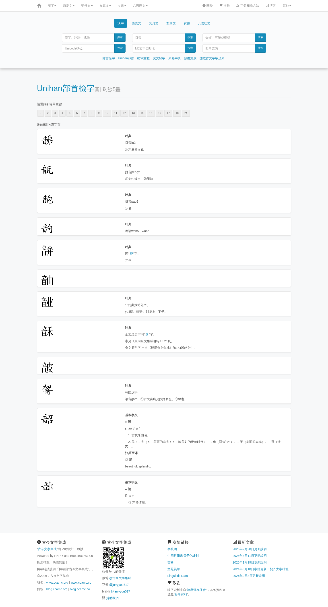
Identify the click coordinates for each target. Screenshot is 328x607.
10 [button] (106, 113)
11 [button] (115, 113)
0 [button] (40, 113)
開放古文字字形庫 (212, 58)
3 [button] (55, 113)
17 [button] (168, 113)
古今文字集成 (47, 549)
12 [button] (124, 113)
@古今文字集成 (120, 578)
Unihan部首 (126, 58)
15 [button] (150, 113)
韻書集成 (190, 58)
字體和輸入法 (247, 5)
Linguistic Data (177, 576)
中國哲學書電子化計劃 (183, 556)
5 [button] (69, 113)
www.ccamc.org (57, 582)
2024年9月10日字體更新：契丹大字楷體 (261, 569)
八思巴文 (140, 5)
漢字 (52, 5)
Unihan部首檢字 (66, 88)
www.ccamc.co (81, 582)
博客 (271, 5)
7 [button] (84, 113)
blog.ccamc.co (80, 589)
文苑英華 (173, 569)
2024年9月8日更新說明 (249, 576)
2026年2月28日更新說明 (250, 549)
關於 (207, 5)
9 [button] (99, 113)
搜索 (120, 37)
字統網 (172, 549)
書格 (170, 562)
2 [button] (48, 113)
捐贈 (224, 5)
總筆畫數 (143, 58)
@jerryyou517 (119, 584)
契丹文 (87, 5)
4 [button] (62, 113)
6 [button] (77, 113)
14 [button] (141, 113)
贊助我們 (112, 598)
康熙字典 (174, 58)
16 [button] (159, 113)
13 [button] (133, 113)
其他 (287, 5)
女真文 (105, 5)
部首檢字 (108, 58)
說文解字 (159, 58)
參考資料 (181, 594)
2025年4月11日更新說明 (250, 556)
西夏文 (68, 5)
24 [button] (185, 113)
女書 (122, 5)
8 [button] (91, 113)
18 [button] (177, 113)
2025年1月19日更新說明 (250, 562)
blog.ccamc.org (57, 589)
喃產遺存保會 (196, 590)
